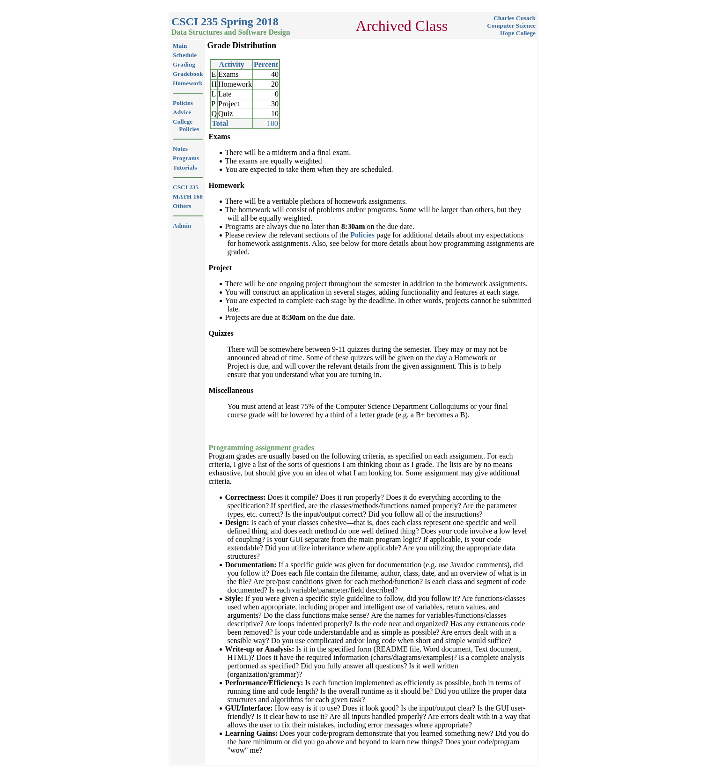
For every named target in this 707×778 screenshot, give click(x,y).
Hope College (518, 33)
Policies (362, 235)
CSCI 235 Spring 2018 (225, 21)
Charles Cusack (514, 18)
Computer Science (511, 25)
